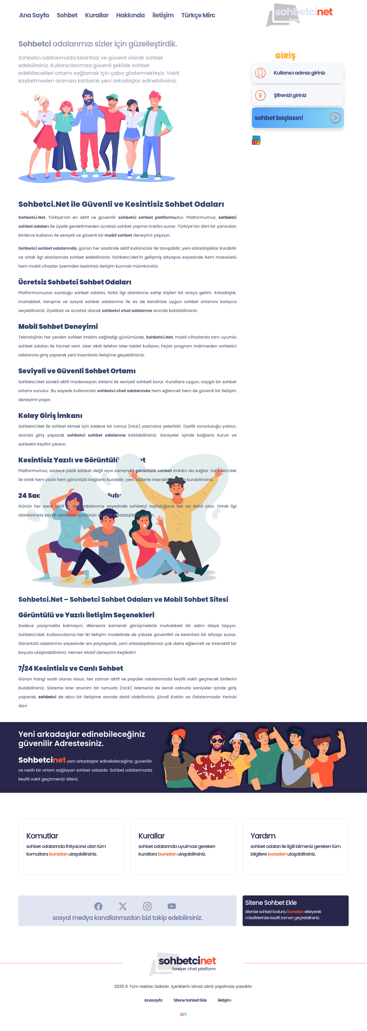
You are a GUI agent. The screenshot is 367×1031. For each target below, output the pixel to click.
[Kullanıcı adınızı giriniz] (307, 73)
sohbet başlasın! (298, 117)
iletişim (163, 15)
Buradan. (306, 143)
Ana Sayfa (34, 15)
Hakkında (130, 15)
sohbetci (227, 217)
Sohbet (67, 15)
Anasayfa (153, 1000)
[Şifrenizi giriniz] (307, 95)
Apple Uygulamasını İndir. (321, 182)
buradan (58, 854)
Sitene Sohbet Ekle (190, 1000)
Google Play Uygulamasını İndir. (237, 182)
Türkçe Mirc (198, 15)
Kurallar (96, 15)
